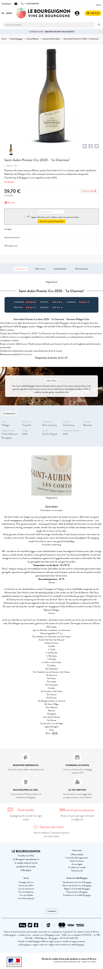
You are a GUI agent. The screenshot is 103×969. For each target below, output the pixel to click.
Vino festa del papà (26, 898)
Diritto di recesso (77, 861)
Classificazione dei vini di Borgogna (76, 882)
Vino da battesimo (26, 892)
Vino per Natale (26, 895)
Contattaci (51, 911)
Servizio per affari (26, 885)
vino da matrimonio (26, 888)
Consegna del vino (26, 882)
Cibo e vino (40, 268)
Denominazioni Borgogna (77, 892)
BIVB (54, 733)
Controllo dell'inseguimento (77, 857)
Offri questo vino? (51, 245)
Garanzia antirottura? (51, 237)
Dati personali (77, 870)
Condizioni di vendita (77, 867)
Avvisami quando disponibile (51, 221)
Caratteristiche (60, 268)
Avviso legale (77, 864)
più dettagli (9, 181)
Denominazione (81, 268)
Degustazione (20, 268)
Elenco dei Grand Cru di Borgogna (77, 885)
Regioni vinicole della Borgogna (77, 888)
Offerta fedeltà (77, 854)
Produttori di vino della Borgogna (77, 895)
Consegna (51, 229)
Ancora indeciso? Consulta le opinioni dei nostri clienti (51, 834)
